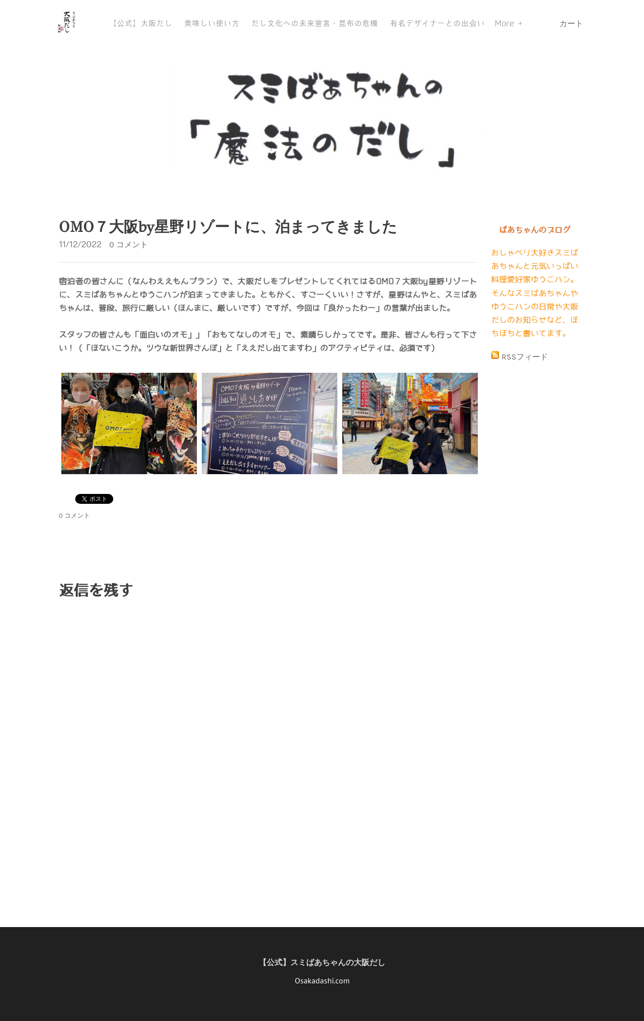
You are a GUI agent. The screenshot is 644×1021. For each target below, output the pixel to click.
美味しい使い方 (211, 23)
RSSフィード (525, 356)
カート (572, 23)
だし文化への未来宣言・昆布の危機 (314, 23)
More (506, 23)
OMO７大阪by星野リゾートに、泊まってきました (228, 227)
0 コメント (128, 244)
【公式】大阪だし (140, 23)
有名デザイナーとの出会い (437, 23)
